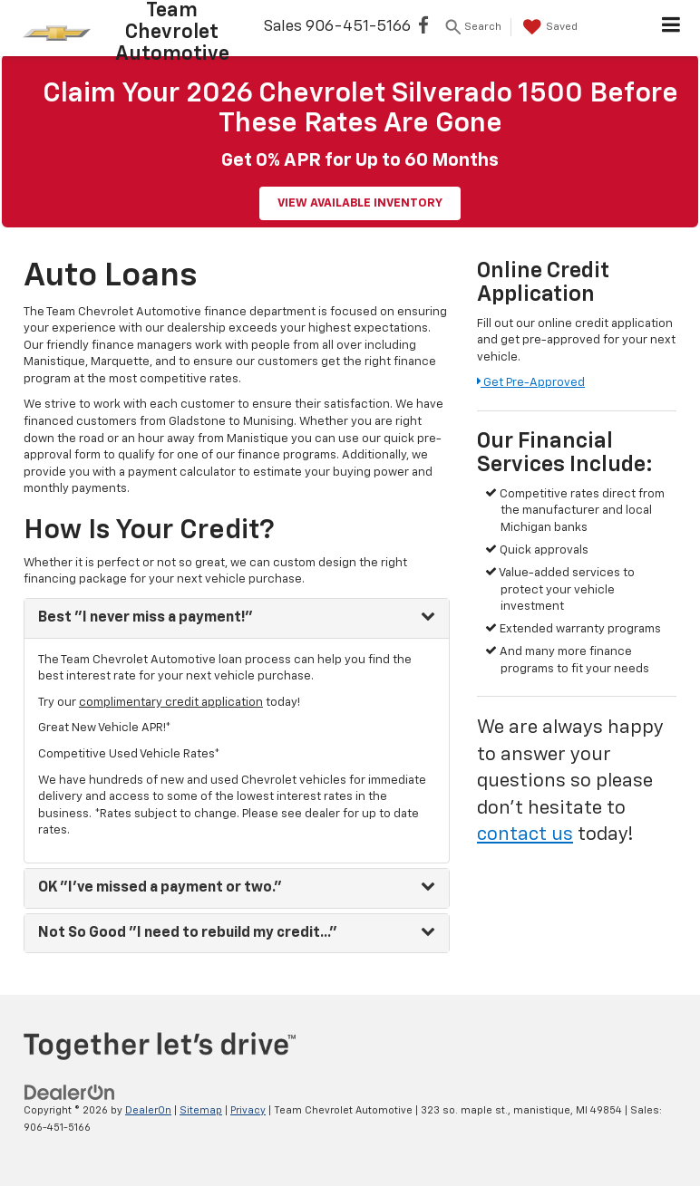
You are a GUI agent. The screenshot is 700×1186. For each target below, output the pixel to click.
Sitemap (201, 1110)
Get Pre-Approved (531, 383)
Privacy (248, 1110)
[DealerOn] (70, 1092)
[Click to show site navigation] (671, 28)
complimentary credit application (171, 703)
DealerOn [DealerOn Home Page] (148, 1110)
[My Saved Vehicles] (548, 27)
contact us (525, 834)
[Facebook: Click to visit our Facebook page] (423, 28)
